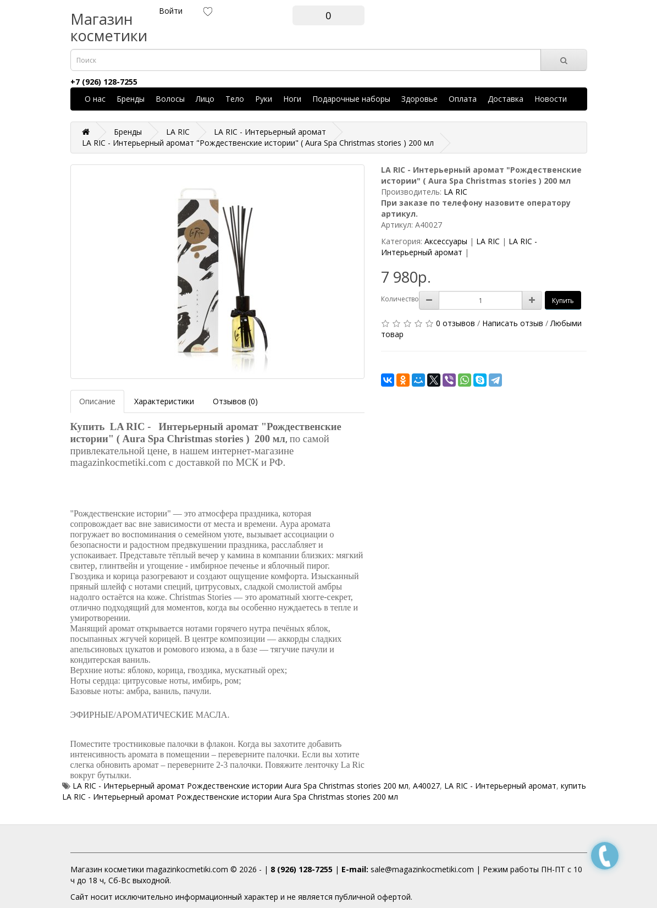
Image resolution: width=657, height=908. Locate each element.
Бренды (131, 98)
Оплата (463, 98)
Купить (563, 300)
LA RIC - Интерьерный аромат (459, 246)
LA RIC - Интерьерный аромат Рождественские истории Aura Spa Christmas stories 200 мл (240, 785)
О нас (95, 98)
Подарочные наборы (351, 98)
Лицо (205, 98)
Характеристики (164, 401)
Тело (234, 98)
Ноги (292, 98)
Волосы (170, 98)
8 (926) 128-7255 (301, 869)
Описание (97, 401)
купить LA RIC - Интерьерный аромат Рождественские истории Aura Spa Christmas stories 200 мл (324, 791)
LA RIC (455, 191)
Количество (400, 299)
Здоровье (419, 98)
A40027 (426, 785)
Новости (550, 98)
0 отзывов (455, 323)
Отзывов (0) (235, 401)
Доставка (505, 98)
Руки (263, 98)
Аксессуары (445, 241)
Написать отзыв (512, 323)
